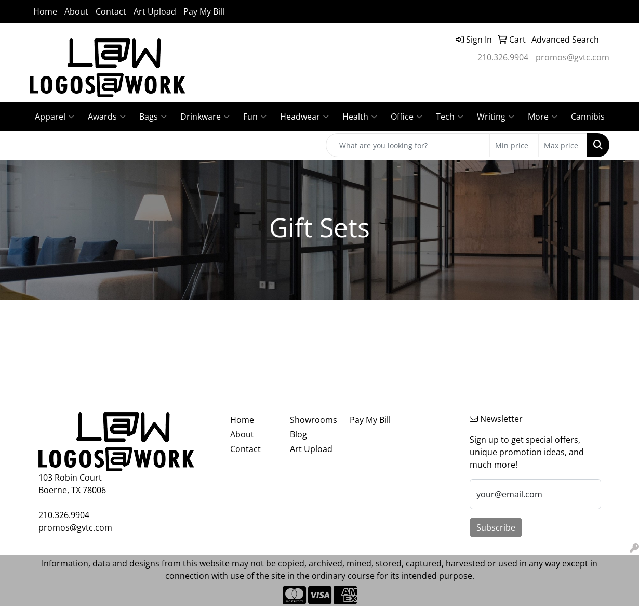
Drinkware (205, 116)
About (76, 11)
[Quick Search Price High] (563, 145)
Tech (449, 116)
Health (359, 116)
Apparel (54, 116)
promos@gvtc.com (572, 57)
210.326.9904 (502, 57)
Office (406, 116)
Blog (298, 434)
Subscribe (495, 527)
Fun (255, 116)
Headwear (304, 116)
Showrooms (313, 420)
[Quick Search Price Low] (514, 145)
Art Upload (155, 11)
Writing (495, 116)
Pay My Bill (203, 11)
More (542, 116)
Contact (111, 11)
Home (45, 11)
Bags (153, 116)
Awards (107, 116)
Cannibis (588, 116)
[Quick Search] (408, 145)
